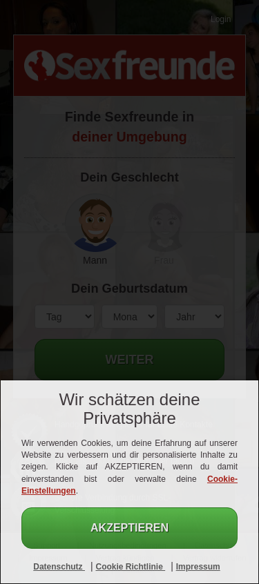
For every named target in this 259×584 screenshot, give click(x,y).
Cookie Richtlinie (130, 567)
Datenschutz (59, 567)
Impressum (198, 567)
